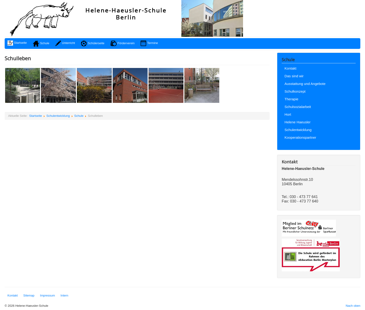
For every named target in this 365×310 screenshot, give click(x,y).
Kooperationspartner (300, 137)
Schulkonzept (294, 91)
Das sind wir (294, 76)
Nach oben (353, 305)
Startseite (35, 116)
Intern (64, 295)
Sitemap (28, 295)
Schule (79, 116)
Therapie (291, 99)
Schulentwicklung (58, 116)
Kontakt (290, 68)
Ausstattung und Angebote (304, 84)
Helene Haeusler (297, 122)
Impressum (47, 295)
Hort (287, 114)
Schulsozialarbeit (297, 107)
